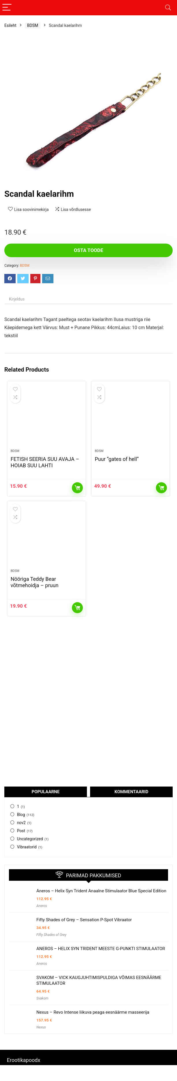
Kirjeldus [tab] (17, 299)
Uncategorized (30, 839)
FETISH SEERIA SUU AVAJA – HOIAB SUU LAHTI (45, 462)
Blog (21, 814)
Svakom (42, 998)
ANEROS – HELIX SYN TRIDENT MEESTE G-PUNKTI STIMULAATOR (100, 948)
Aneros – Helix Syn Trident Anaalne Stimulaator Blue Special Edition (101, 890)
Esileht (10, 25)
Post (21, 830)
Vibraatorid (27, 847)
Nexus (41, 1027)
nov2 (21, 822)
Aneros (41, 906)
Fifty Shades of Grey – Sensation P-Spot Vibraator (84, 919)
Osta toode (88, 250)
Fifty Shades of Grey (51, 935)
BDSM (32, 25)
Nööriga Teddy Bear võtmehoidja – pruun (35, 582)
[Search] (168, 7)
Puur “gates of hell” (117, 459)
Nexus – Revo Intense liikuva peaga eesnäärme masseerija (92, 1012)
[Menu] (7, 7)
